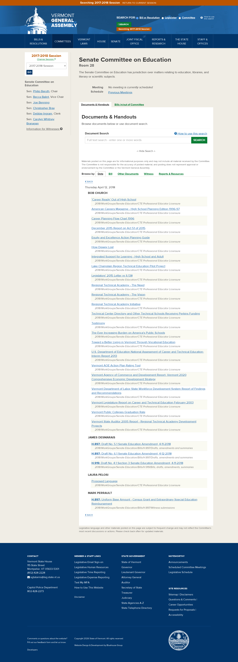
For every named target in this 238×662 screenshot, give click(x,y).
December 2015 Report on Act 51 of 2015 (118, 228)
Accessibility (176, 615)
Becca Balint (41, 97)
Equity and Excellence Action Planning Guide (121, 238)
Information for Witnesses (44, 129)
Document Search (146, 133)
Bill (110, 174)
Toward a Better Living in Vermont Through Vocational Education (133, 342)
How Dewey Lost (103, 247)
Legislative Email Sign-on (88, 562)
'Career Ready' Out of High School (114, 199)
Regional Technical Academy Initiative (116, 304)
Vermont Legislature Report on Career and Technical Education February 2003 (143, 402)
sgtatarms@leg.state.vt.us (43, 577)
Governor (126, 567)
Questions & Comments (182, 599)
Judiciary (126, 598)
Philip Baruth (41, 91)
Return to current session (139, 2)
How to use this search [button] (190, 134)
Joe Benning (41, 102)
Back (89, 181)
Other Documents (128, 174)
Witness (149, 174)
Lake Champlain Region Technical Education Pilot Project (128, 266)
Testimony (98, 323)
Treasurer (126, 592)
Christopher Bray (44, 108)
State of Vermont (131, 562)
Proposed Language (105, 481)
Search (124, 24)
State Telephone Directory (136, 608)
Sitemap (173, 594)
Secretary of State (131, 587)
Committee (187, 17)
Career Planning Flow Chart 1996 (113, 219)
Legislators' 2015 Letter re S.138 (112, 276)
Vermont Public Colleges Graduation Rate (118, 412)
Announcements (178, 562)
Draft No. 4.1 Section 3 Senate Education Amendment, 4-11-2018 (137, 463)
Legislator (170, 17)
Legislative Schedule (181, 572)
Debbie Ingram (42, 114)
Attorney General (131, 577)
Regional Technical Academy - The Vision (118, 295)
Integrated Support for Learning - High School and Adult (128, 257)
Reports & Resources (171, 174)
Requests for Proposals (182, 609)
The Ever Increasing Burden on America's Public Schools (128, 333)
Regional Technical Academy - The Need (118, 285)
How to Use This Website (88, 587)
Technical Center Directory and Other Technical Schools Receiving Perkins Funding (146, 314)
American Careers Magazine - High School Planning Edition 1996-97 (136, 209)
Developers (32, 649)
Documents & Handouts (95, 104)
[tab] (95, 104)
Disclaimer (79, 597)
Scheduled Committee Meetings (187, 567)
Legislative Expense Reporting (91, 577)
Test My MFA (82, 582)
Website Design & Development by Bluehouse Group (98, 645)
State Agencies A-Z (132, 603)
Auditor (125, 582)
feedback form (44, 642)
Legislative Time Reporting (89, 572)
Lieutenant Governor (133, 572)
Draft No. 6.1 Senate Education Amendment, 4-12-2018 (132, 454)
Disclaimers (186, 594)
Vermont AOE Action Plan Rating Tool (116, 365)
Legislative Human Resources (91, 567)
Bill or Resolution (148, 17)
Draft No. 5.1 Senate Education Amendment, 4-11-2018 (131, 444)
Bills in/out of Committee (129, 104)
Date (100, 174)
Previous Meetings (120, 92)
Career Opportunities (181, 604)
